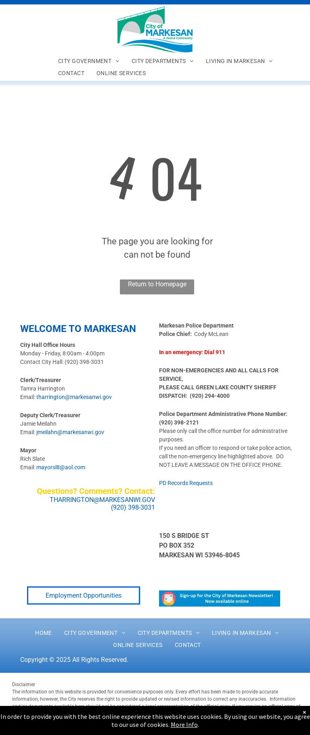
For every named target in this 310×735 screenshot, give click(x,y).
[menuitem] (89, 61)
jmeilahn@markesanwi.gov (70, 432)
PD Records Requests (186, 483)
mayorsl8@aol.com (60, 467)
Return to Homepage (157, 284)
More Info (184, 724)
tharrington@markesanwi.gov (74, 397)
